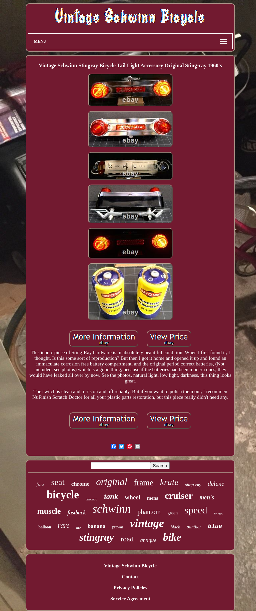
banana (97, 526)
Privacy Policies (130, 587)
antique (148, 540)
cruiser (179, 495)
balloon (44, 527)
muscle (49, 511)
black (175, 526)
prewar (117, 527)
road (127, 539)
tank (111, 496)
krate (169, 482)
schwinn (111, 508)
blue (215, 526)
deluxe (216, 483)
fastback (76, 512)
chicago (91, 499)
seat (57, 482)
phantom (149, 511)
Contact (130, 576)
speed (195, 509)
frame (143, 482)
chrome (80, 484)
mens (152, 498)
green (172, 512)
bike (172, 537)
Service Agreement (130, 598)
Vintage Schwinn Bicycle (130, 565)
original (111, 481)
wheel (132, 497)
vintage (147, 523)
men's (206, 497)
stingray (96, 537)
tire (78, 528)
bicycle (63, 495)
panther (194, 526)
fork (40, 484)
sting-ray (193, 484)
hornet (219, 514)
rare (63, 525)
